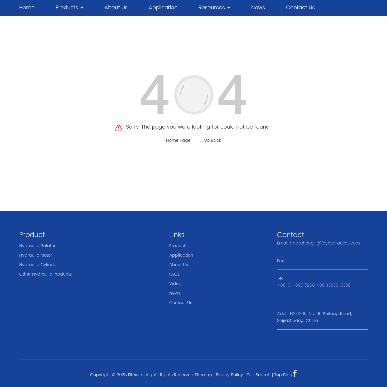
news (258, 7)
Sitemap (203, 374)
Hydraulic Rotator (37, 245)
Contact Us (300, 7)
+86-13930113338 (333, 285)
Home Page (178, 140)
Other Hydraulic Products (45, 274)
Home (27, 7)
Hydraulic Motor (35, 255)
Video (175, 283)
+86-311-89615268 (296, 285)
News (174, 293)
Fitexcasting (140, 374)
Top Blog (283, 374)
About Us (116, 7)
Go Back (212, 140)
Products (67, 7)
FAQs (174, 274)
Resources (212, 7)
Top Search (258, 374)
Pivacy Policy (229, 374)
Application (163, 7)
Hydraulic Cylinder (38, 264)
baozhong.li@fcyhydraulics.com (326, 243)
